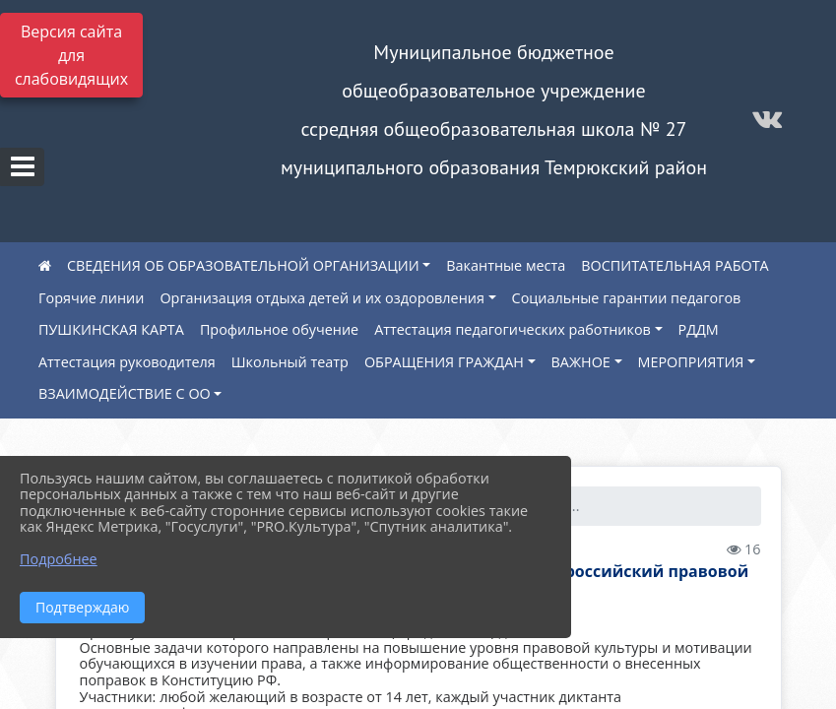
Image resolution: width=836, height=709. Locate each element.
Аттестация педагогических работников (512, 329)
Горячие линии (91, 298)
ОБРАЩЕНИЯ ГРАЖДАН (444, 362)
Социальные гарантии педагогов (626, 298)
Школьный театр (290, 362)
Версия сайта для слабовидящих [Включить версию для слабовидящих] (71, 55)
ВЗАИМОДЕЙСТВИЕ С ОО (124, 393)
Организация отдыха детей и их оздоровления (322, 298)
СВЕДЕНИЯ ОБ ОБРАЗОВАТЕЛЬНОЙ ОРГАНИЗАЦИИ (243, 265)
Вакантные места (505, 265)
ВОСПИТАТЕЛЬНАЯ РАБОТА (674, 265)
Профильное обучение (279, 329)
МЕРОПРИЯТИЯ (691, 362)
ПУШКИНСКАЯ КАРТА (111, 329)
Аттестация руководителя (127, 362)
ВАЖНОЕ (581, 362)
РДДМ (698, 329)
